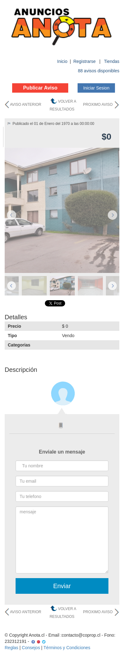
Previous (11, 215)
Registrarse (85, 61)
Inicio (62, 61)
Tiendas (111, 61)
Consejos (31, 647)
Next (112, 215)
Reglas (11, 647)
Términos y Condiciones (67, 647)
